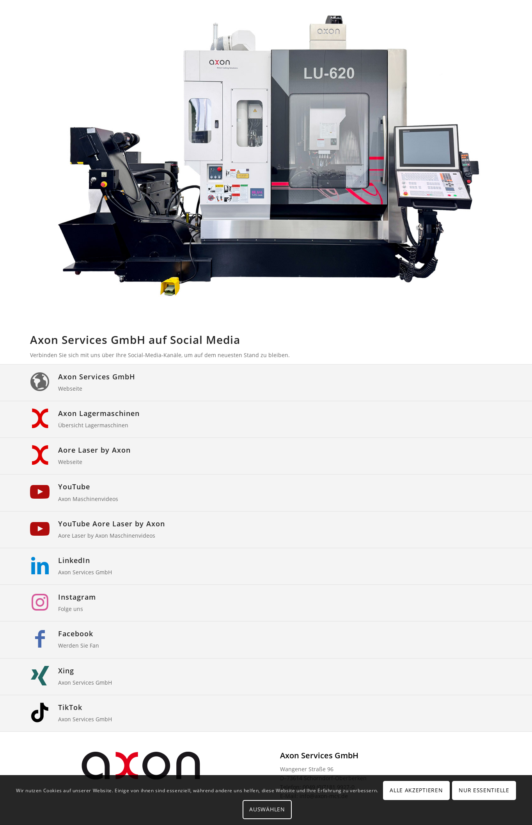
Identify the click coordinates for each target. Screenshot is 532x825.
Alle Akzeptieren (416, 790)
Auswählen (267, 809)
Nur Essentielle (484, 790)
